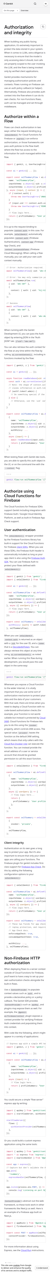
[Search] (35, 3)
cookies (16, 1265)
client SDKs (22, 547)
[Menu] (46, 4)
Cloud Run (26, 1250)
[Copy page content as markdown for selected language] (43, 26)
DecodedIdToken (21, 646)
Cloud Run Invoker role (15, 743)
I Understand (42, 1268)
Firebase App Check (31, 866)
